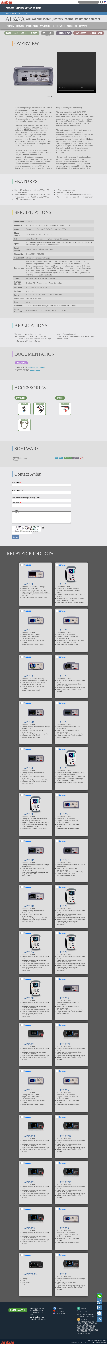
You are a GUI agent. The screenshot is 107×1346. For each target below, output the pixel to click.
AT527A (41, 518)
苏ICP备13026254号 (101, 1345)
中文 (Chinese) (60, 1313)
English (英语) (60, 1316)
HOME (7, 13)
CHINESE (43, 367)
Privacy (90, 1343)
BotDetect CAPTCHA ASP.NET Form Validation (27, 533)
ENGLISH (34, 367)
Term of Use (98, 1343)
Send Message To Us (18, 1312)
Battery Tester (16, 13)
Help (104, 1343)
